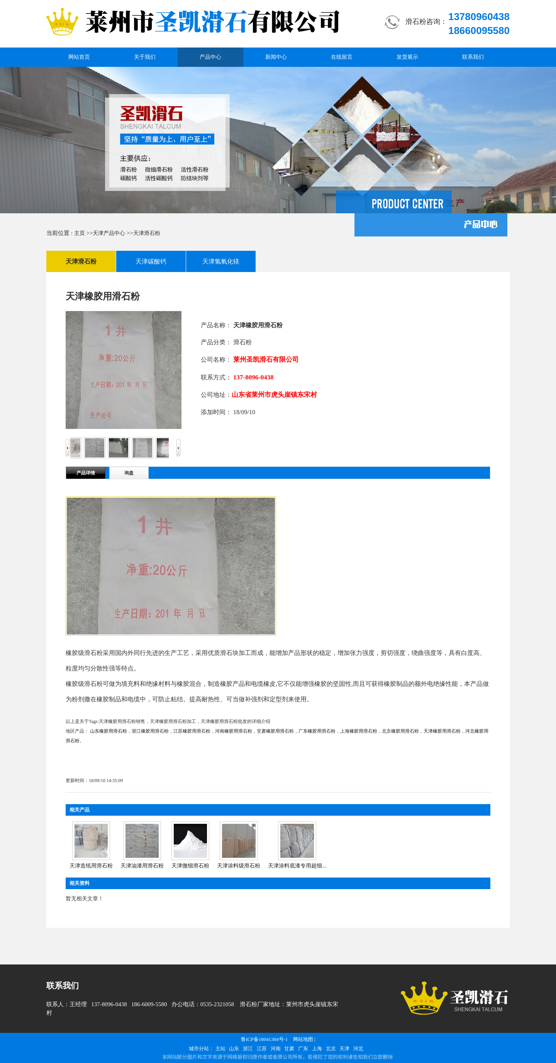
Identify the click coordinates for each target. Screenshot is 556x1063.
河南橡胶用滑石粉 (233, 731)
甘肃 (289, 1048)
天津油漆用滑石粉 (142, 866)
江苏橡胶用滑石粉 (191, 731)
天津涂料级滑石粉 (238, 866)
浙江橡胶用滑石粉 (150, 731)
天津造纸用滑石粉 (91, 866)
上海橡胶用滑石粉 (358, 731)
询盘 (129, 473)
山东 (234, 1048)
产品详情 (85, 473)
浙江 (248, 1048)
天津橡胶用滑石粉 (442, 731)
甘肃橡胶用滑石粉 (275, 731)
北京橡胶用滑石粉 (400, 731)
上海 (317, 1048)
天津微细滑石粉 (190, 866)
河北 (358, 1048)
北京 (331, 1048)
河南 (276, 1048)
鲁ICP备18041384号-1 (264, 1039)
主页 (79, 233)
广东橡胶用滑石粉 (317, 731)
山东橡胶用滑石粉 (108, 731)
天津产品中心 (109, 233)
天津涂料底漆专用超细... (297, 866)
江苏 (262, 1048)
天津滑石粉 (146, 233)
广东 (303, 1048)
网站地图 (303, 1039)
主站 (220, 1048)
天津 (344, 1048)
